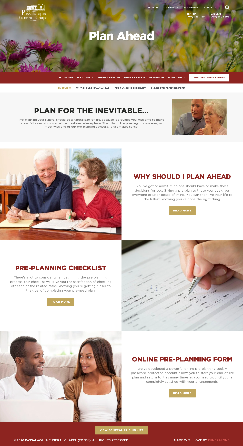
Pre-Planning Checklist (130, 88)
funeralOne (218, 440)
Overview (64, 88)
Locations (191, 7)
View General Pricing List (121, 430)
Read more (184, 209)
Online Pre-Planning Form (168, 88)
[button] (227, 7)
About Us (172, 7)
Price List (153, 7)
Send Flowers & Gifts (209, 77)
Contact (210, 7)
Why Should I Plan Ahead (92, 88)
